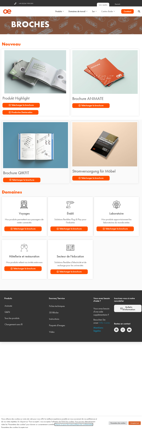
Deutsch (117, 4)
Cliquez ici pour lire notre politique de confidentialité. (74, 424)
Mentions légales (98, 329)
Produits (59, 11)
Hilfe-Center (104, 322)
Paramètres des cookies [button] (118, 423)
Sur (94, 11)
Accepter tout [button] (135, 423)
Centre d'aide (108, 11)
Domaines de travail (77, 11)
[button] (139, 11)
